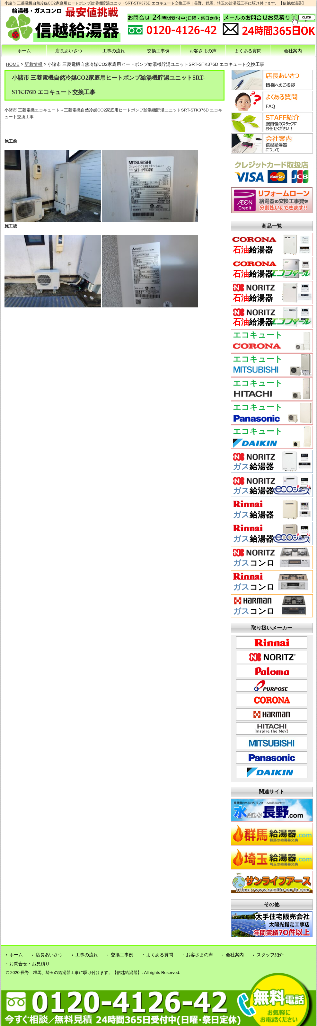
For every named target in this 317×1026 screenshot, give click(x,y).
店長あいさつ (68, 50)
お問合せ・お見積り (29, 963)
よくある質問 (247, 50)
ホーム (24, 50)
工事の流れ (113, 50)
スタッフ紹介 (270, 954)
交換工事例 (158, 50)
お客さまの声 (202, 50)
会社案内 (293, 50)
